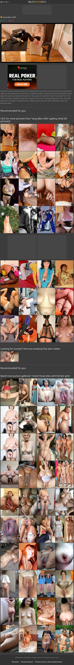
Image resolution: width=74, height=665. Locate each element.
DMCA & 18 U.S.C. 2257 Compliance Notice (48, 662)
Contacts (15, 662)
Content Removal (27, 662)
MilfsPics (37, 2)
